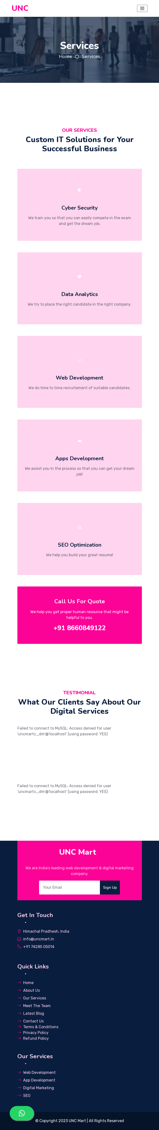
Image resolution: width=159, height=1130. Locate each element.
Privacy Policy (32, 1032)
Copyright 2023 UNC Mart (63, 1120)
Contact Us (30, 1021)
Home (65, 56)
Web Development (36, 1072)
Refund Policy (33, 1038)
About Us (28, 990)
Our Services (31, 998)
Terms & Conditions (37, 1027)
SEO (23, 1095)
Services (91, 56)
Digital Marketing (35, 1088)
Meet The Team (34, 1005)
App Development (36, 1080)
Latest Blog (30, 1013)
